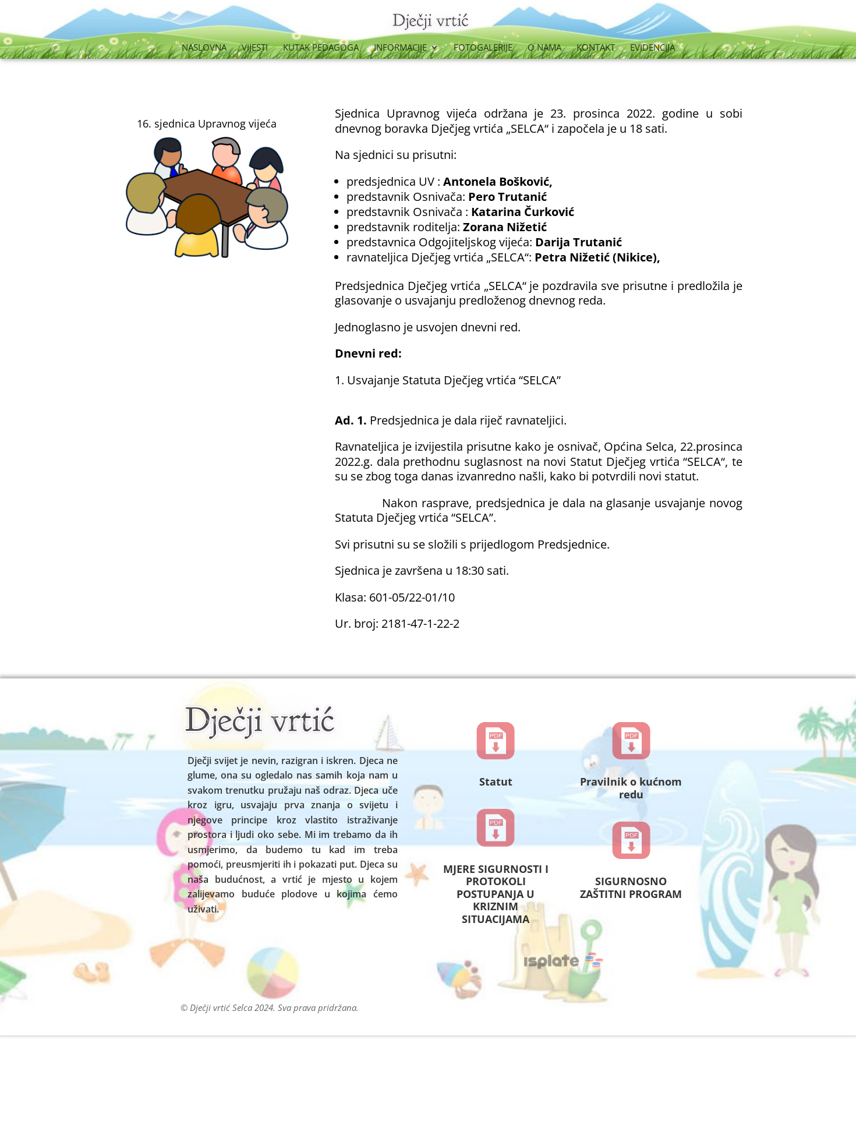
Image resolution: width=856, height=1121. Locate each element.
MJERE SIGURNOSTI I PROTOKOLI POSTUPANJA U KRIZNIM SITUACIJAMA (496, 894)
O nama (544, 48)
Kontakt (595, 48)
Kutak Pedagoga (321, 48)
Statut (495, 781)
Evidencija (652, 48)
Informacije (400, 48)
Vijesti (255, 48)
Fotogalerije (483, 48)
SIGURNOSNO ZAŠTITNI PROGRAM (631, 887)
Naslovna (204, 48)
